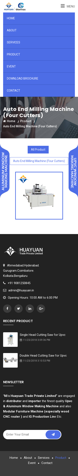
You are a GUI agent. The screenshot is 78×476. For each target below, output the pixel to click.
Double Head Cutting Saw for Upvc (43, 355)
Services (13, 42)
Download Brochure (22, 78)
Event (11, 66)
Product (13, 54)
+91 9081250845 (19, 283)
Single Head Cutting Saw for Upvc (43, 335)
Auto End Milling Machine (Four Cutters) (39, 161)
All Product (38, 149)
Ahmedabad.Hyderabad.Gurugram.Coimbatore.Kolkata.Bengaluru (21, 271)
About (12, 30)
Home (11, 18)
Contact (13, 90)
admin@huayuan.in (21, 290)
